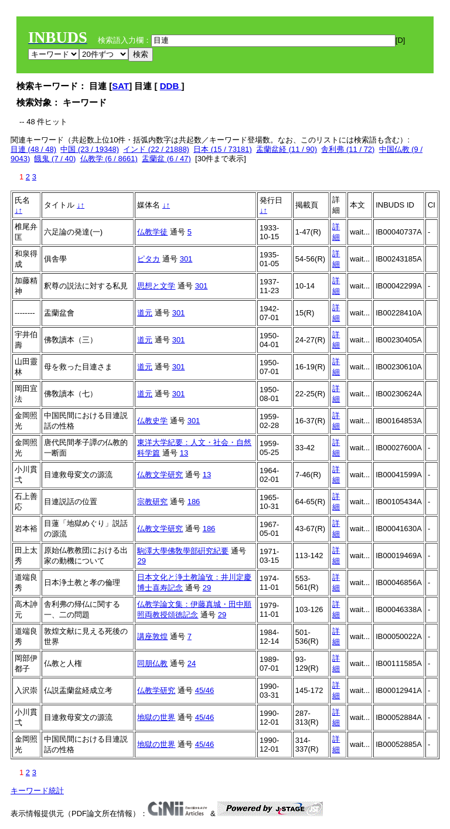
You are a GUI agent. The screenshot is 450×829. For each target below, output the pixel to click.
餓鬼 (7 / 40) (55, 158)
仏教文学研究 (160, 474)
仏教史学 (152, 420)
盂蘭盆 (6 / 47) (166, 158)
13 (184, 453)
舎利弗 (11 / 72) (347, 149)
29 (141, 560)
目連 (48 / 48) (33, 149)
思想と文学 (156, 285)
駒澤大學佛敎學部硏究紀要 (183, 550)
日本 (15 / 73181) (222, 149)
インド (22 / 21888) (156, 149)
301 (186, 258)
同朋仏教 (152, 663)
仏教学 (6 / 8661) (109, 158)
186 (194, 501)
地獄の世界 (156, 717)
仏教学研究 (156, 690)
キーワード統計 (37, 790)
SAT (120, 86)
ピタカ (148, 258)
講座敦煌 (152, 636)
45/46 (204, 690)
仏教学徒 (152, 231)
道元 (144, 312)
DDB (171, 86)
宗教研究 (152, 501)
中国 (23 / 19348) (89, 149)
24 (192, 663)
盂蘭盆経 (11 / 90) (286, 149)
